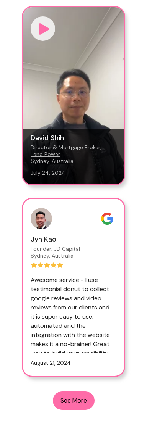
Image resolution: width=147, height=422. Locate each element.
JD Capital (67, 248)
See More (73, 400)
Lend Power (45, 154)
